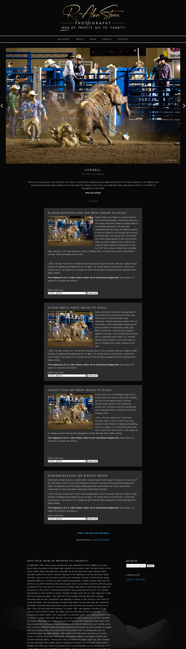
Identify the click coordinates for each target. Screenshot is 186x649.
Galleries (63, 39)
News (93, 39)
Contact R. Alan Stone (135, 579)
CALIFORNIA (97, 539)
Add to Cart (92, 293)
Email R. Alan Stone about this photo (93, 533)
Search (107, 39)
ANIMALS (106, 539)
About (80, 39)
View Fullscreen (93, 192)
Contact (123, 39)
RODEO (94, 201)
